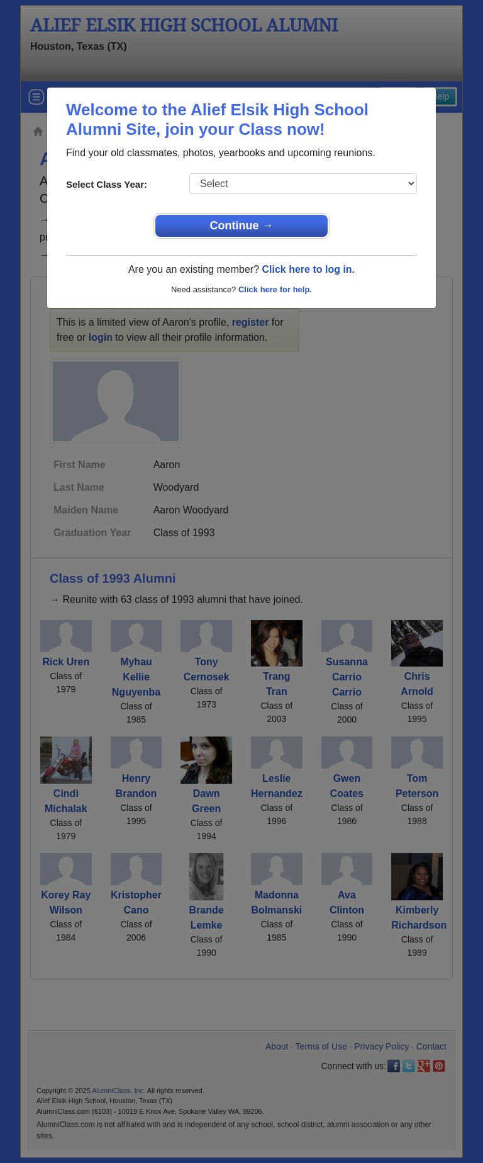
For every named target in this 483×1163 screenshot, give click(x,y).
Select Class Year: (106, 184)
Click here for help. (275, 289)
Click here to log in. (308, 269)
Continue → (242, 225)
